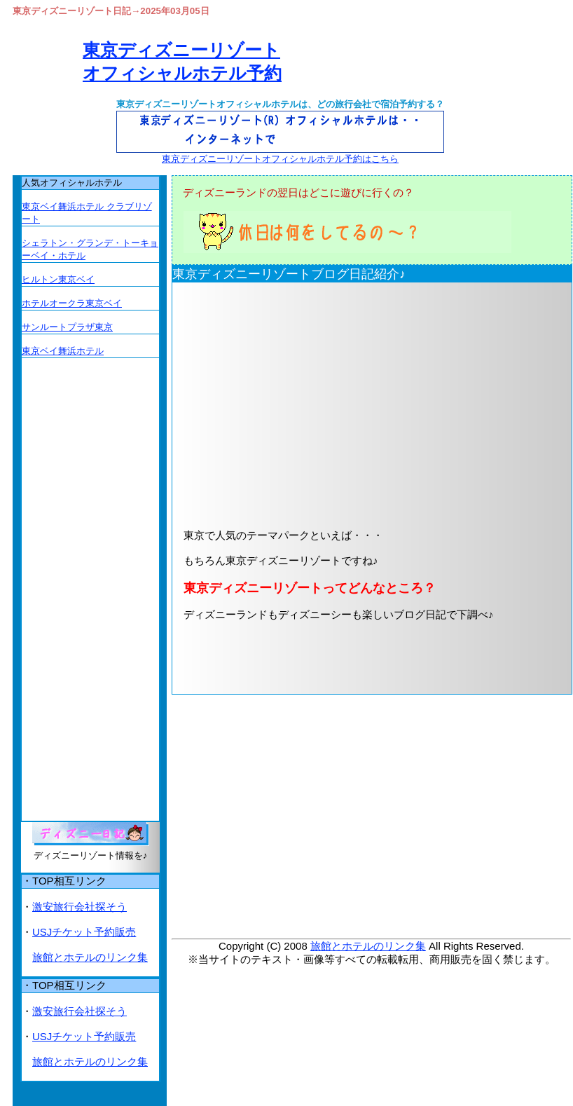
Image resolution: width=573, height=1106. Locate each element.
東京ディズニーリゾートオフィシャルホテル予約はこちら (280, 158)
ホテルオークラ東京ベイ (72, 303)
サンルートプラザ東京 (67, 327)
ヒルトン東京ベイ (58, 279)
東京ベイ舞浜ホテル (63, 351)
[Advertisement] (342, 404)
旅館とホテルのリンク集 (368, 946)
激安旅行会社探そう (79, 907)
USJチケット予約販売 (84, 932)
